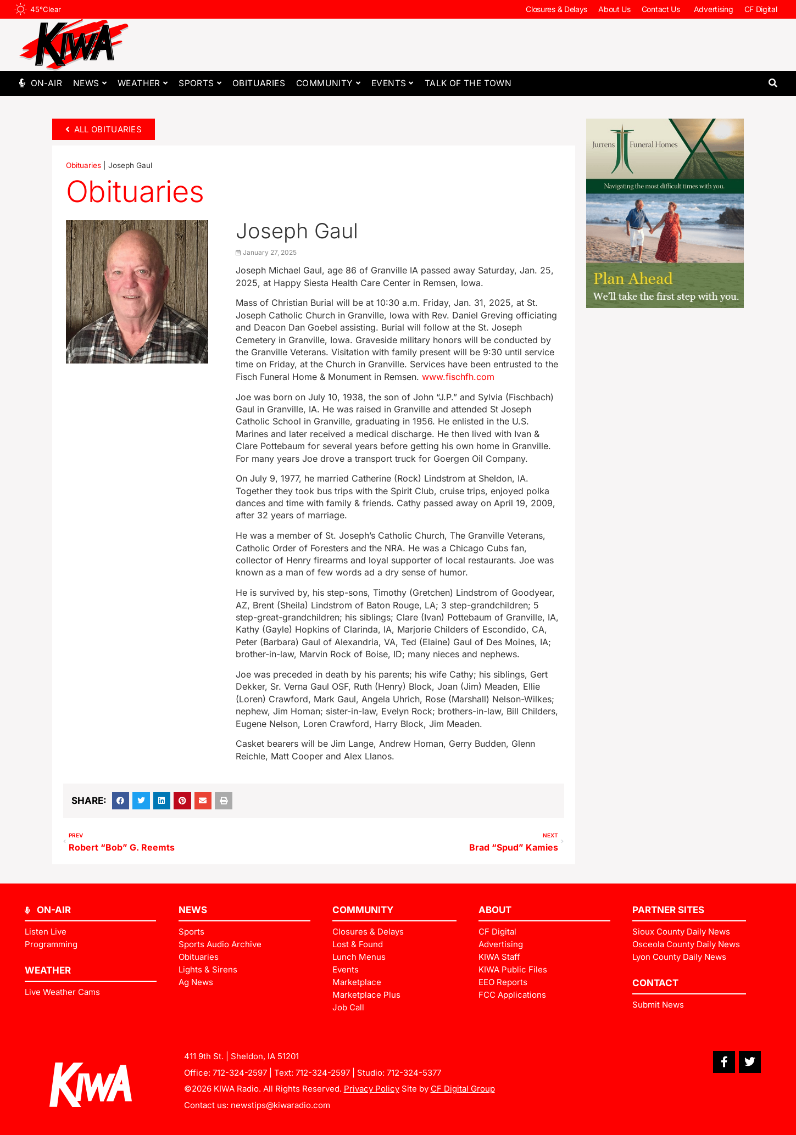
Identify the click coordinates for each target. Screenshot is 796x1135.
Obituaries (258, 83)
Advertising (713, 9)
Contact (655, 982)
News (90, 83)
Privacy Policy (371, 1088)
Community (328, 83)
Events (392, 83)
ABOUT (494, 909)
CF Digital (760, 9)
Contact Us (662, 9)
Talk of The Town (468, 83)
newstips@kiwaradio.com (280, 1105)
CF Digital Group (463, 1088)
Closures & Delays (556, 9)
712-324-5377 (414, 1072)
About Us (614, 9)
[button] (773, 83)
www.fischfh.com (458, 376)
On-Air (46, 83)
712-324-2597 (240, 1072)
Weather (143, 83)
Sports (200, 83)
